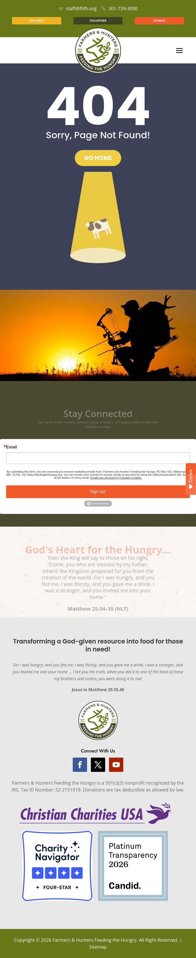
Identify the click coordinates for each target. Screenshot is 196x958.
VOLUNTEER (98, 20)
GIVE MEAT (36, 20)
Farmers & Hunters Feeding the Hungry (95, 940)
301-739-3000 (120, 8)
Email (11, 447)
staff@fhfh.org (77, 8)
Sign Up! (98, 491)
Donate (191, 479)
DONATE (159, 20)
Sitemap (98, 947)
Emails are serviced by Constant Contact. (116, 477)
